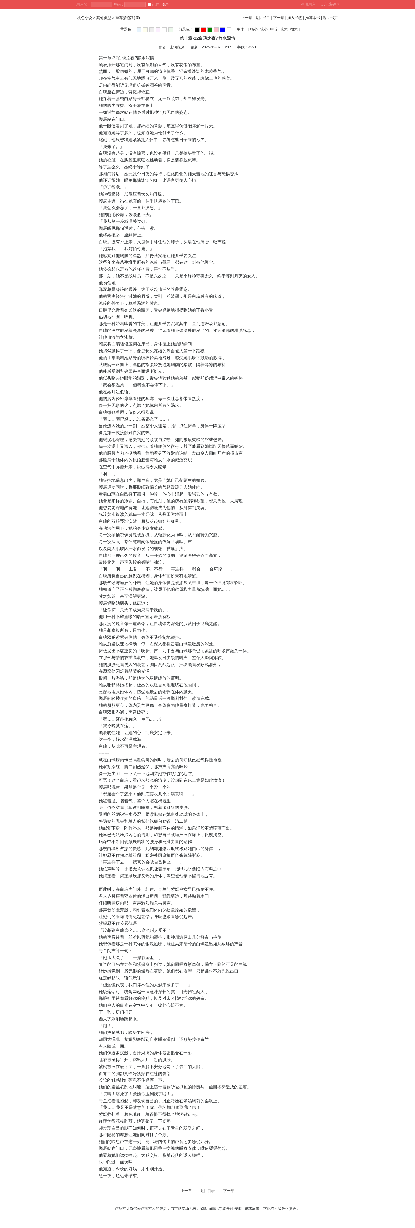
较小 (264, 29)
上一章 (246, 18)
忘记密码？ (330, 4)
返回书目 (262, 18)
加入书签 (294, 18)
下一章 (278, 18)
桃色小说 (84, 18)
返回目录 (207, 1191)
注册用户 (308, 4)
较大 (284, 29)
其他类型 (103, 18)
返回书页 (330, 18)
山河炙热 (177, 47)
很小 (254, 29)
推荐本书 (312, 18)
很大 (294, 29)
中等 (274, 29)
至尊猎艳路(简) (127, 18)
